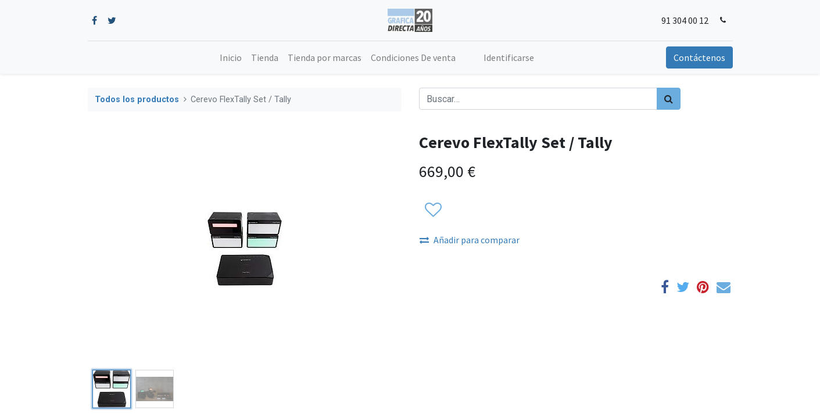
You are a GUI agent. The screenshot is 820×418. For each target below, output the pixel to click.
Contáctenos (699, 57)
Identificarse (509, 57)
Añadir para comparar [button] (470, 240)
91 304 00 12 (684, 20)
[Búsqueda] (669, 99)
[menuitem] (230, 57)
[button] (432, 210)
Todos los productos (137, 100)
